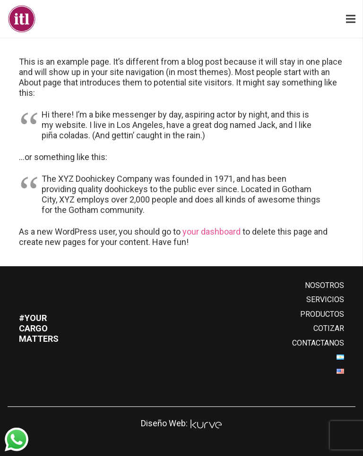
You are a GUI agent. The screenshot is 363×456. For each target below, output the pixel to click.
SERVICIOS (325, 299)
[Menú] (351, 19)
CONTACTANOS (318, 342)
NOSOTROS (324, 285)
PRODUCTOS (322, 314)
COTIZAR (328, 328)
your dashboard (211, 231)
